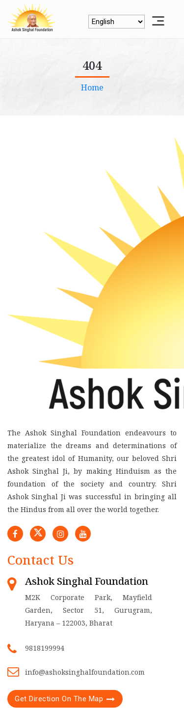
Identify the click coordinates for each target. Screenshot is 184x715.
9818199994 (44, 648)
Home (92, 87)
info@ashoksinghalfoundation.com (85, 672)
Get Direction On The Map (59, 698)
